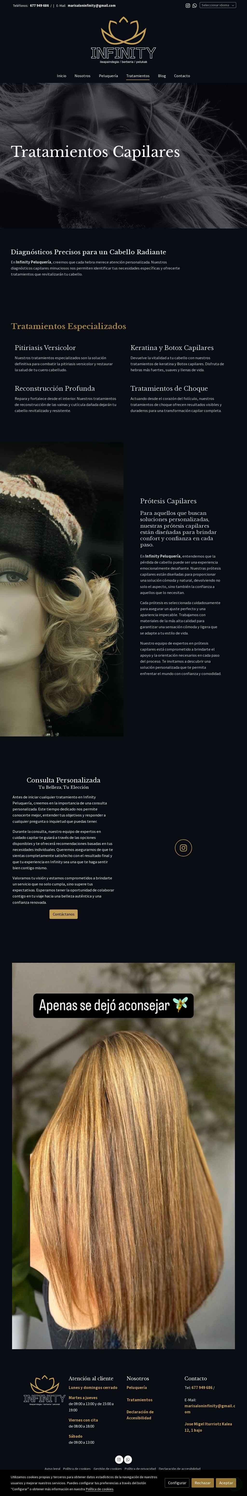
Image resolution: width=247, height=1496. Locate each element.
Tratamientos (139, 1399)
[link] (123, 40)
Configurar (177, 1482)
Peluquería (137, 1387)
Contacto (196, 1378)
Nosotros (138, 1378)
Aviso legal (52, 1469)
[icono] (183, 847)
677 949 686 (202, 1387)
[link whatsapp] (194, 5)
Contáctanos (64, 914)
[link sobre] (36, 1390)
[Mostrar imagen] (123, 1156)
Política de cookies (77, 1469)
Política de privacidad (140, 1469)
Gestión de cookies (108, 1469)
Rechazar (203, 1482)
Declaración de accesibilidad (179, 1469)
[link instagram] (188, 5)
